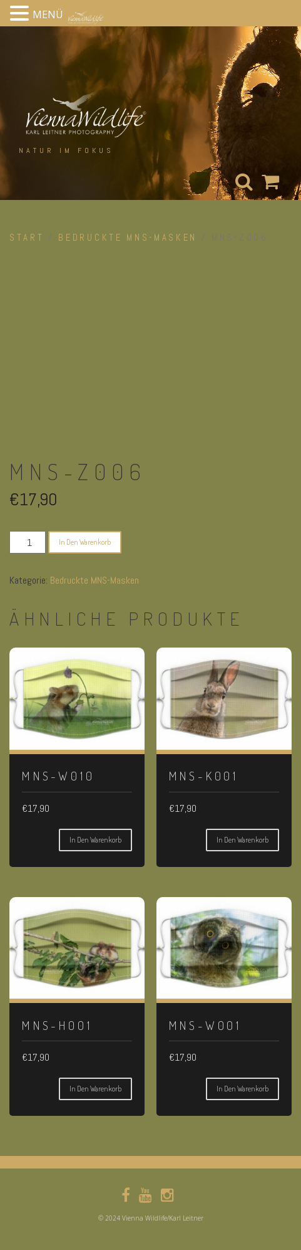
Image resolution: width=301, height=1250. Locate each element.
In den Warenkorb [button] (95, 839)
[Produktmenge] (27, 542)
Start (26, 237)
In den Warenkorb (85, 542)
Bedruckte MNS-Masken (127, 237)
